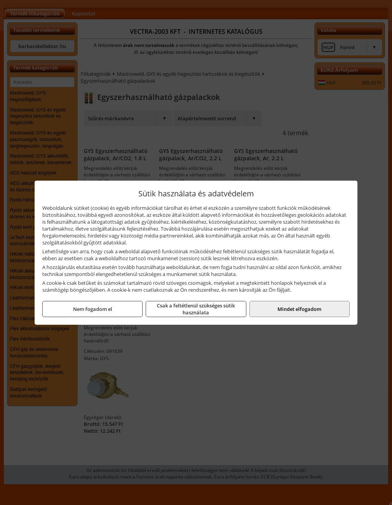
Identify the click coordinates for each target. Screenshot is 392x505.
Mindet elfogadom (299, 309)
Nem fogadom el (92, 309)
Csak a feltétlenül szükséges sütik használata (196, 309)
